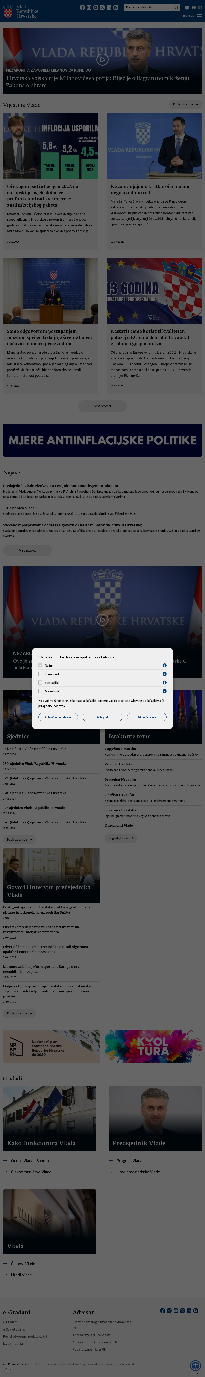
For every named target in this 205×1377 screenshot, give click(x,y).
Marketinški (52, 691)
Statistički (52, 682)
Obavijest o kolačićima (146, 701)
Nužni (49, 665)
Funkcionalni (53, 674)
